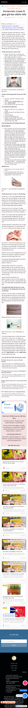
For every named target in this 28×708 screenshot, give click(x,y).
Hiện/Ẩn (14, 23)
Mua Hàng (23, 690)
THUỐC (24, 672)
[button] (24, 2)
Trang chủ (6, 6)
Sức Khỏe (12, 6)
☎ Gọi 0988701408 (8, 702)
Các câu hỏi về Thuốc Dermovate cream (13, 29)
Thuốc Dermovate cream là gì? (10, 26)
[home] (4, 2)
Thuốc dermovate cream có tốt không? (12, 27)
